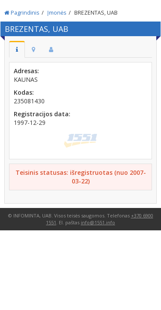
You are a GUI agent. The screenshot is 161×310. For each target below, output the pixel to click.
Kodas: (24, 92)
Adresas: (26, 71)
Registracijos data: (42, 114)
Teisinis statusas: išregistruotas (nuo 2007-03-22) (80, 176)
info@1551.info (98, 222)
